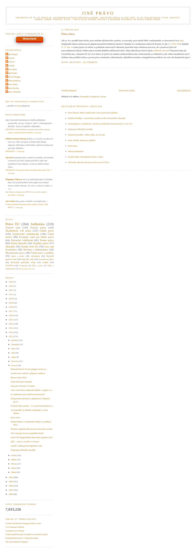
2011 (11, 336)
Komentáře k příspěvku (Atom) (93, 96)
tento (19, 106)
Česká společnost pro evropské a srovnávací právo (26, 534)
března (14, 464)
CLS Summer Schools (14, 527)
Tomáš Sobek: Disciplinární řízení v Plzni (85, 157)
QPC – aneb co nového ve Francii (25, 441)
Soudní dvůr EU (29, 246)
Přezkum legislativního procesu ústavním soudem (32, 429)
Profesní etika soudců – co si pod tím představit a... (32, 406)
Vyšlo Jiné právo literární (21, 382)
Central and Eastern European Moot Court (23, 523)
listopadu (15, 344)
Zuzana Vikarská (13, 92)
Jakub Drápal (11, 54)
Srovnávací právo (46, 259)
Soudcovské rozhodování (25, 233)
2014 (11, 324)
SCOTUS (9, 265)
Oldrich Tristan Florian (16, 139)
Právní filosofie (19, 243)
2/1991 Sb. (175, 44)
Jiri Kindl (10, 65)
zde (181, 40)
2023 (11, 286)
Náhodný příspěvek (29, 39)
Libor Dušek (11, 69)
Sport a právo (17, 256)
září (13, 353)
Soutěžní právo (40, 243)
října (13, 348)
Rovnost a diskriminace (35, 249)
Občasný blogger (13, 77)
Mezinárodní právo (15, 252)
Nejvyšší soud (27, 259)
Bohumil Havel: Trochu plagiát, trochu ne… (29, 369)
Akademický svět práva (18, 230)
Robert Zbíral (12, 84)
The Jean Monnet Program (16, 541)
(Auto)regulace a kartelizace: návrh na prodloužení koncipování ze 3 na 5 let (100, 123)
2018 (11, 307)
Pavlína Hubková (13, 80)
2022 (11, 290)
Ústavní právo (38, 227)
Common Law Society (14, 530)
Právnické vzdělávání (22, 240)
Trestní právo (47, 240)
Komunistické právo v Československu (21, 538)
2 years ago (20, 151)
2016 (11, 315)
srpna (13, 357)
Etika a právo (37, 266)
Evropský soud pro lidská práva (36, 237)
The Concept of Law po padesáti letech (27, 433)
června (14, 365)
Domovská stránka (127, 90)
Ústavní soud (12, 227)
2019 (11, 303)
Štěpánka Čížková (13, 179)
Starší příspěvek (184, 90)
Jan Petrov (10, 62)
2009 (11, 481)
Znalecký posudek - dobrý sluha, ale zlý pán (86, 134)
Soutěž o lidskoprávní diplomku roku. (26, 446)
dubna (14, 459)
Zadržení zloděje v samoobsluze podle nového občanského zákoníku (96, 118)
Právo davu (68, 34)
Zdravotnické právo (25, 269)
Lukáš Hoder (11, 73)
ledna (13, 472)
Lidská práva (47, 230)
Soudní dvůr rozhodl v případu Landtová (28, 373)
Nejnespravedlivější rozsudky (80, 129)
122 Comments (90, 62)
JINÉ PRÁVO (98, 13)
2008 (11, 486)
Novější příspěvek (69, 90)
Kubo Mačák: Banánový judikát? (82, 140)
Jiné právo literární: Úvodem (23, 386)
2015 (11, 319)
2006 (11, 494)
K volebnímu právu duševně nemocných (28, 394)
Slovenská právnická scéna (23, 262)
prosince (15, 340)
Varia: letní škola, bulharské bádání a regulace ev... (32, 390)
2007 (11, 490)
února (14, 468)
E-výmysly (23, 266)
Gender (45, 262)
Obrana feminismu (76, 151)
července (15, 361)
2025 (11, 282)
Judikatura (38, 224)
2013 (11, 328)
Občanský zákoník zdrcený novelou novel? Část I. (89, 162)
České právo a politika (42, 252)
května (14, 455)
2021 (11, 294)
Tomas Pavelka (12, 88)
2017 (11, 311)
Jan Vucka (10, 201)
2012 (11, 332)
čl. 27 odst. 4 (66, 47)
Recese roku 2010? (19, 377)
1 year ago (37, 132)
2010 (11, 477)
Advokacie (35, 256)
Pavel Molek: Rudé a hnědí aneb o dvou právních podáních (93, 112)
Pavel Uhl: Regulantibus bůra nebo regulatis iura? (32, 437)
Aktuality (10, 246)
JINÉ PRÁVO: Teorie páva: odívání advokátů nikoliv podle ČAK (27, 170)
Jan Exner (10, 58)
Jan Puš (9, 157)
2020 (11, 298)
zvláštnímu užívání (161, 50)
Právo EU (12, 224)
